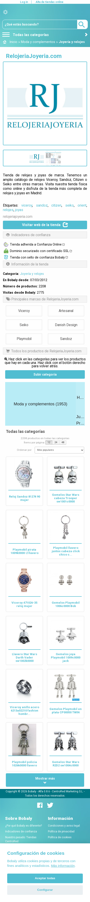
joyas (19, 210)
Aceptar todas (45, 878)
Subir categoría (45, 374)
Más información (63, 866)
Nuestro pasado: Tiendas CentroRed (20, 839)
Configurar (45, 889)
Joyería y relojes (32, 274)
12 (48, 442)
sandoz (42, 205)
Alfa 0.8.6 (44, 791)
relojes (8, 210)
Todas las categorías (25, 35)
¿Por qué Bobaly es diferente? (23, 825)
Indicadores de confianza (21, 831)
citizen (56, 205)
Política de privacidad (61, 831)
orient (82, 205)
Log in (24, 2)
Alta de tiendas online (49, 2)
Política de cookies (60, 837)
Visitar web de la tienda (45, 224)
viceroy (26, 205)
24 (55, 442)
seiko (69, 205)
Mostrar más (45, 780)
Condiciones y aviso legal (64, 825)
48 (62, 442)
